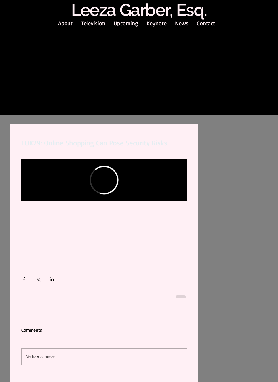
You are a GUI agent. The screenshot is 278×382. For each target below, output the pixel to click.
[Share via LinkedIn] (51, 279)
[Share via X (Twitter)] (38, 279)
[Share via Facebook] (24, 279)
